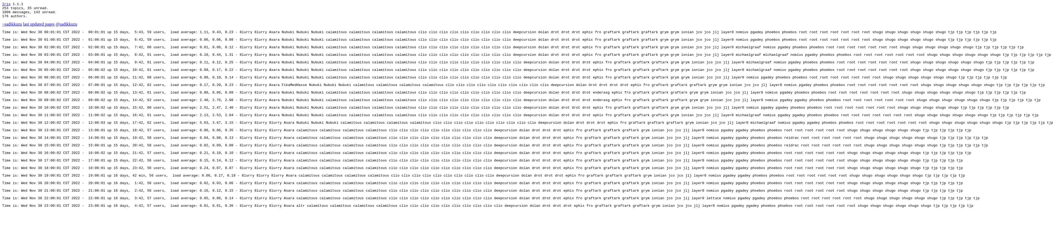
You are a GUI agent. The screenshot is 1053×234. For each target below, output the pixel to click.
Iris (6, 4)
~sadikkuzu (12, 27)
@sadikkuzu (66, 27)
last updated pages (39, 27)
